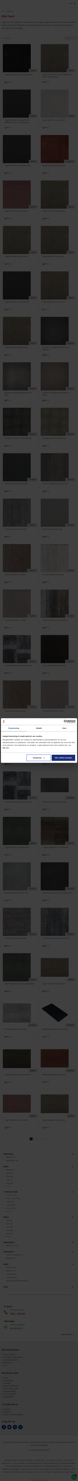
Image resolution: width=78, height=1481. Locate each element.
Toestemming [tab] (13, 728)
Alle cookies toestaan (63, 758)
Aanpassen (38, 758)
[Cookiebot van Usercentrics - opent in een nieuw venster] (65, 721)
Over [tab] (64, 728)
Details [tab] (39, 728)
